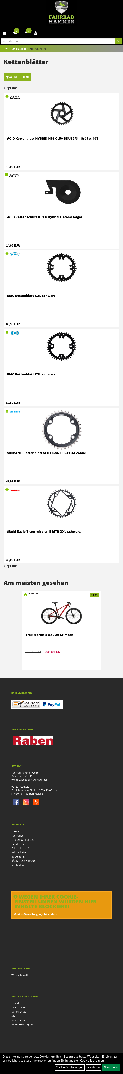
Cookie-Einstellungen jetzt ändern (35, 914)
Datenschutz (18, 1011)
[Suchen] (118, 41)
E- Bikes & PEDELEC (22, 839)
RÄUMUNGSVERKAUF (23, 860)
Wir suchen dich (21, 975)
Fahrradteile (18, 48)
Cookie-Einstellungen (70, 1067)
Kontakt (15, 1003)
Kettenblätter (38, 48)
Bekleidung (18, 856)
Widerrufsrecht (20, 1007)
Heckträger (17, 844)
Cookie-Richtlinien (92, 1060)
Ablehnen (93, 1067)
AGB (13, 1016)
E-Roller (16, 831)
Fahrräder (17, 835)
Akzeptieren (111, 1067)
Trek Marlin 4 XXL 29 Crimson (49, 635)
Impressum (18, 1020)
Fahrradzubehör (21, 848)
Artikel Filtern (17, 77)
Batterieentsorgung (22, 1024)
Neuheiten (17, 865)
